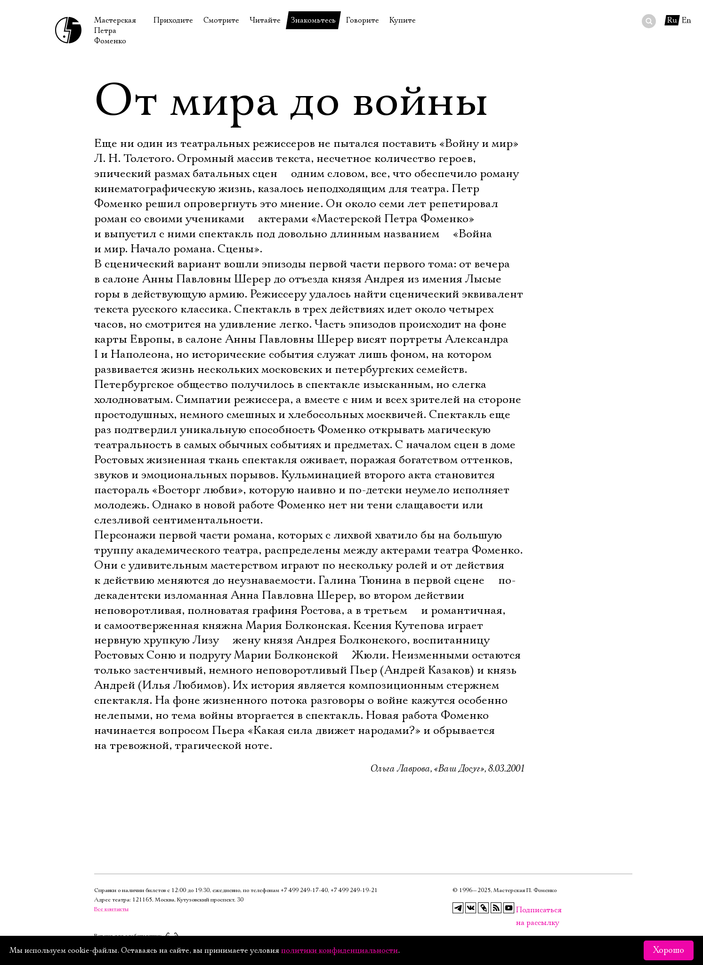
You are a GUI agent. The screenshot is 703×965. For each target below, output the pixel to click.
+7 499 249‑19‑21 (354, 890)
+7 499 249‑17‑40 (304, 890)
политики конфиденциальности (339, 950)
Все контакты (111, 909)
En (686, 20)
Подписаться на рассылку (521, 910)
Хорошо (668, 950)
